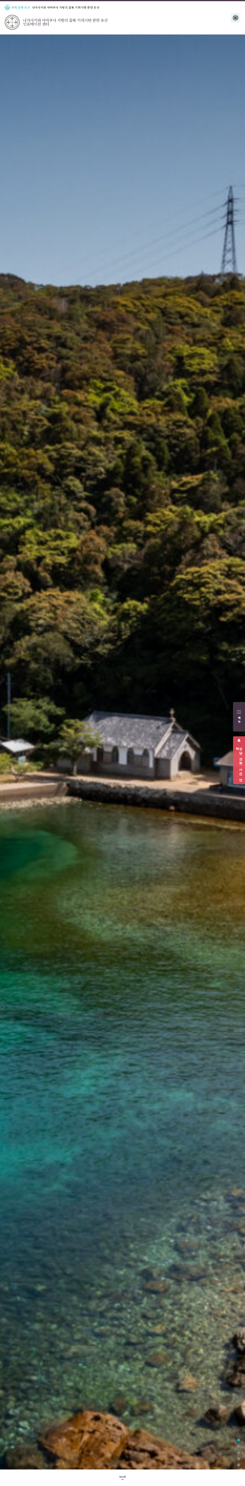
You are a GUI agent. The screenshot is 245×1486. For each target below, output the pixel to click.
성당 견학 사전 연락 (239, 762)
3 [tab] (238, 1452)
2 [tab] (238, 1446)
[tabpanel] (122, 751)
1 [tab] (238, 1440)
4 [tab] (238, 1458)
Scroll (122, 1476)
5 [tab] (238, 1465)
